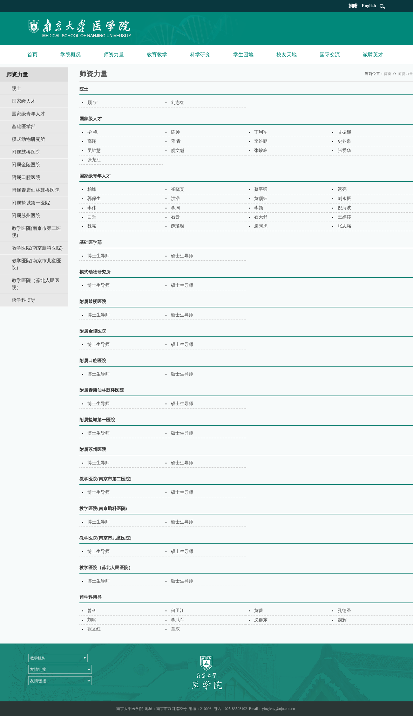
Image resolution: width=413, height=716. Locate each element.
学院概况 (70, 54)
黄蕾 (258, 610)
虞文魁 (177, 150)
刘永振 (344, 198)
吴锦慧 (94, 150)
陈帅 (175, 132)
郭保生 (94, 198)
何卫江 (177, 610)
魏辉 (342, 619)
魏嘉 (91, 226)
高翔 (91, 141)
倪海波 (344, 207)
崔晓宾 (177, 189)
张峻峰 (260, 150)
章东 (175, 629)
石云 (175, 217)
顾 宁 (92, 102)
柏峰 (91, 189)
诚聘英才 (373, 54)
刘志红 (177, 102)
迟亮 (342, 189)
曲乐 (91, 217)
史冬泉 (344, 141)
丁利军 (260, 132)
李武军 (177, 619)
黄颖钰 (260, 198)
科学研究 (200, 54)
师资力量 (114, 54)
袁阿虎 (260, 226)
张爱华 (344, 150)
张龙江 (94, 159)
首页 (32, 54)
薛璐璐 (177, 226)
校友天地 (286, 54)
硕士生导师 (182, 255)
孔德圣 (344, 610)
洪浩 (175, 198)
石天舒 (260, 217)
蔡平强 (260, 189)
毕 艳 (92, 132)
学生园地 (243, 54)
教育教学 (157, 54)
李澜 (175, 207)
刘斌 (91, 619)
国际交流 (330, 54)
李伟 (91, 207)
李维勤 (260, 141)
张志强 (344, 226)
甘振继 (344, 132)
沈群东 (260, 619)
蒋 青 (176, 141)
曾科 (91, 610)
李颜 (258, 207)
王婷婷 (344, 217)
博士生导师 (98, 255)
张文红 (94, 629)
